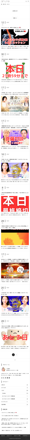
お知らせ (15, 385)
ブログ (7, 22)
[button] (28, 1)
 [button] (15, 360)
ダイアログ (15, 388)
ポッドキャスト (15, 402)
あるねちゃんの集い (17, 435)
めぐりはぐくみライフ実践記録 (15, 399)
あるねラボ (3, 435)
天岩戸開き (15, 404)
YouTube (15, 393)
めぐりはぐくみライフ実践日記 (15, 396)
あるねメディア (9, 435)
